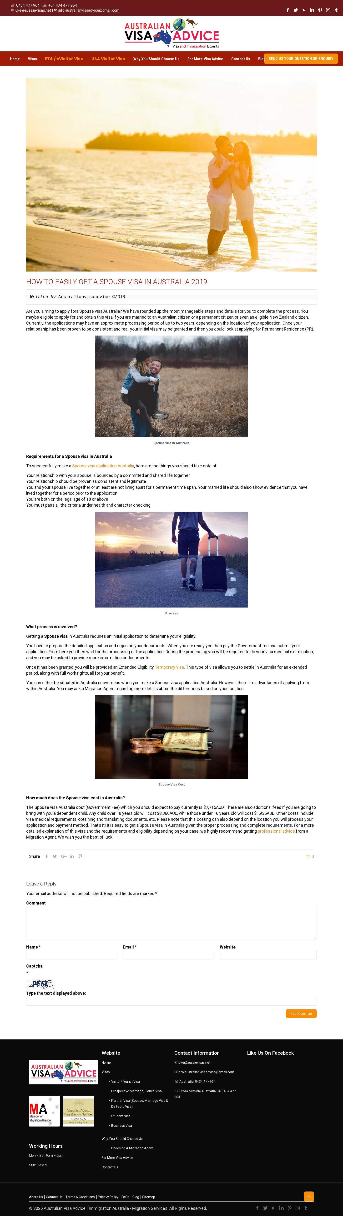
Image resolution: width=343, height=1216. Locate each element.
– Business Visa (120, 1125)
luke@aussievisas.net (194, 1062)
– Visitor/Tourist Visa (124, 1081)
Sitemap (148, 1197)
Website (228, 946)
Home (106, 1062)
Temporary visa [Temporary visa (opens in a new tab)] (169, 667)
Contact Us (110, 1167)
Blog (135, 1197)
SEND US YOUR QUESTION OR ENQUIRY (301, 58)
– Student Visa (119, 1116)
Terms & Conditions (80, 1197)
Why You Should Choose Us (122, 1139)
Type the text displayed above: (56, 993)
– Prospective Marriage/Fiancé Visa (135, 1091)
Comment (36, 902)
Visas (106, 1072)
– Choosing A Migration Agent (130, 1148)
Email (130, 946)
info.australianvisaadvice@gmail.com (206, 1072)
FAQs (125, 1197)
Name (33, 946)
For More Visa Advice (117, 1158)
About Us (36, 1197)
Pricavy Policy (108, 1197)
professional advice (276, 831)
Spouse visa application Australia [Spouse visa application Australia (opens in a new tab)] (103, 465)
